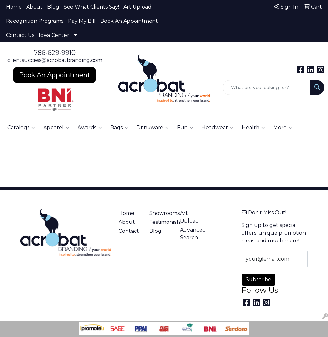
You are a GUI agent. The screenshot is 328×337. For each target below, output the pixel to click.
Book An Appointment (129, 21)
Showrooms (160, 213)
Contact (129, 231)
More (282, 127)
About (34, 7)
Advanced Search (191, 233)
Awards (90, 127)
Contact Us (20, 35)
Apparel (56, 127)
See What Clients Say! (91, 7)
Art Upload (137, 7)
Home (14, 7)
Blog (53, 7)
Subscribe (258, 279)
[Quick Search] (267, 87)
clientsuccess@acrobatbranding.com (54, 60)
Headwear (217, 127)
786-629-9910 (55, 52)
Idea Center (54, 35)
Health (253, 127)
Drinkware (152, 127)
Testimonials (160, 222)
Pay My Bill (82, 21)
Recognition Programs (34, 21)
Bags (119, 127)
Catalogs (21, 127)
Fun (185, 127)
